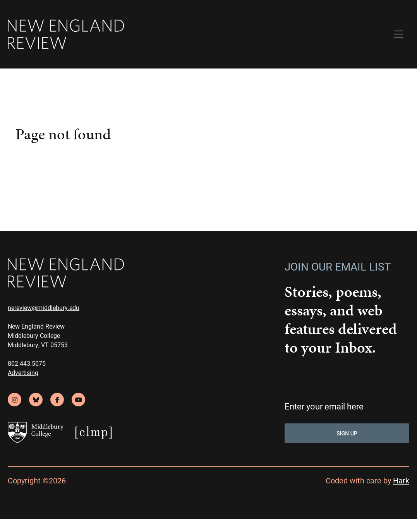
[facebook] (57, 399)
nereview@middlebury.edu (43, 307)
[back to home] (66, 34)
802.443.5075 (27, 363)
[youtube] (78, 399)
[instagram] (14, 399)
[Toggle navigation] (398, 34)
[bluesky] (36, 399)
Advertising (23, 372)
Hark (401, 480)
